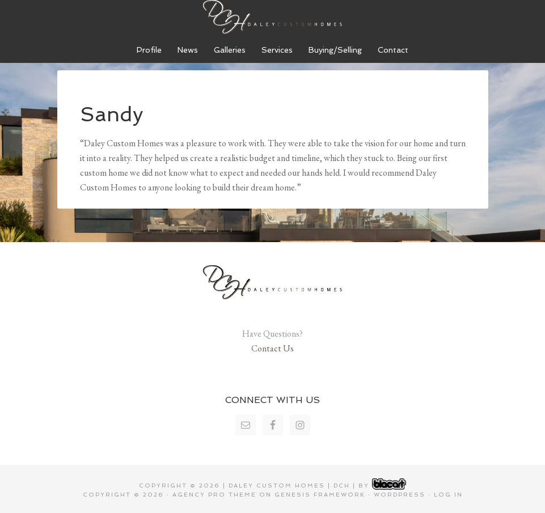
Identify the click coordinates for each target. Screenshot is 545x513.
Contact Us (272, 348)
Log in (448, 494)
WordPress (399, 494)
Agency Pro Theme (214, 494)
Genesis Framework (319, 494)
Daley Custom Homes (272, 17)
